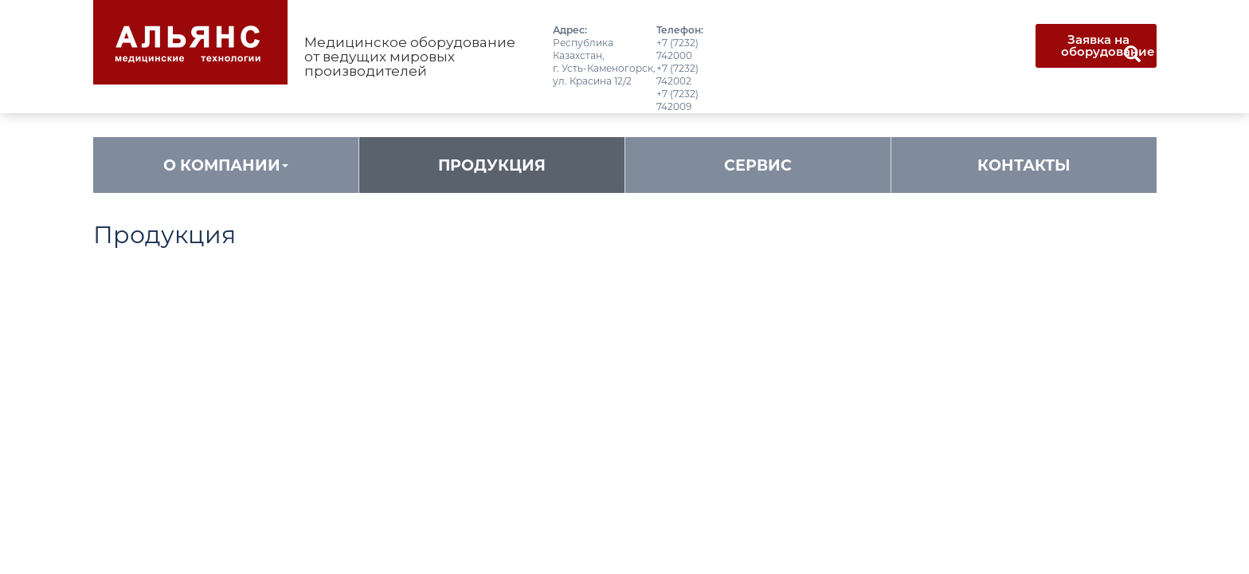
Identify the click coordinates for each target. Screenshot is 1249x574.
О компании (225, 165)
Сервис (758, 165)
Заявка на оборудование (1108, 45)
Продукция (492, 165)
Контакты (1024, 165)
